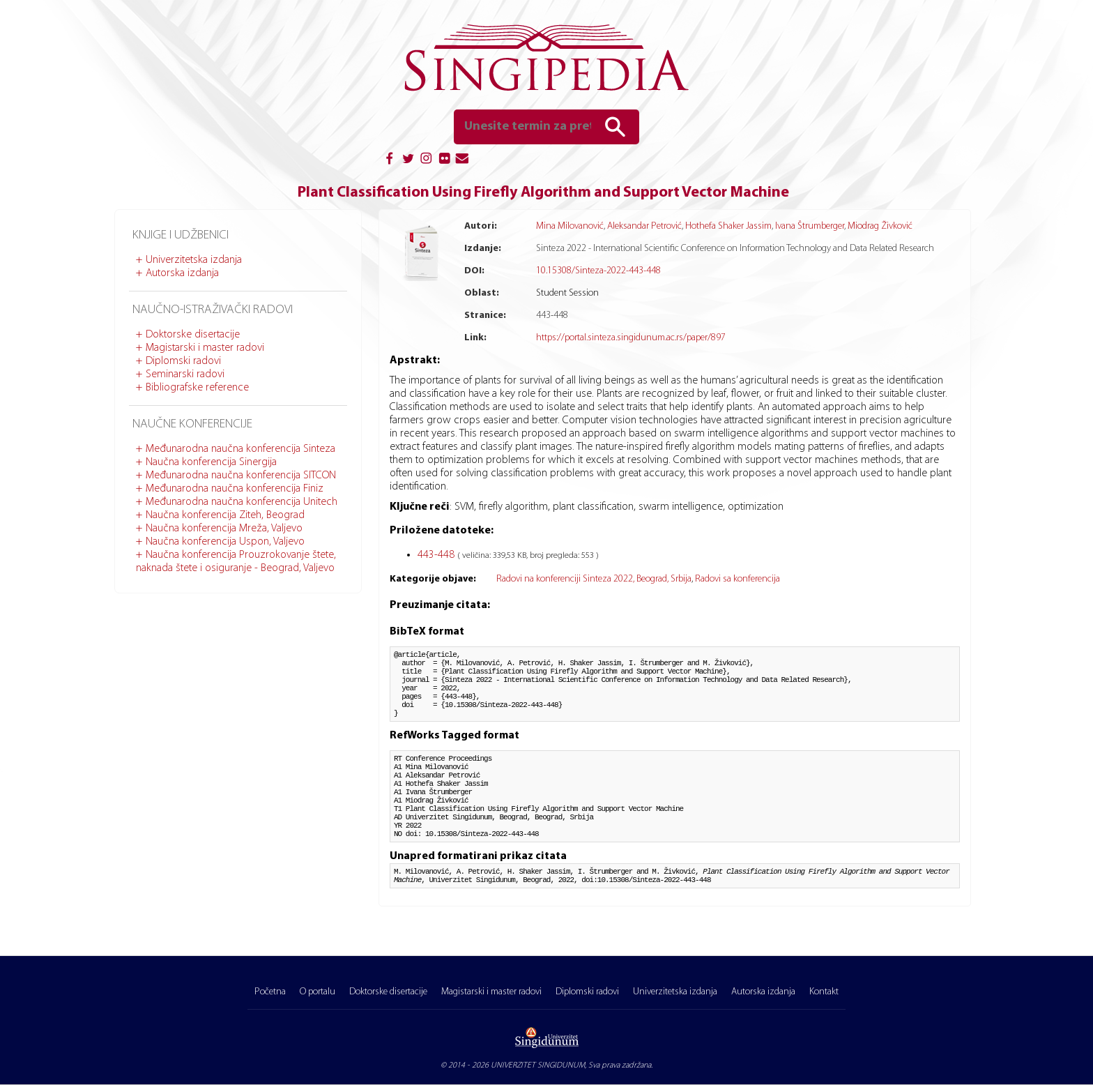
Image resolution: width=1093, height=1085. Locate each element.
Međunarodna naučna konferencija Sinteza (240, 449)
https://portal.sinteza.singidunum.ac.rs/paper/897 (631, 338)
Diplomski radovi (183, 361)
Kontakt (824, 992)
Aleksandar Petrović (644, 226)
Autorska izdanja (182, 273)
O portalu (317, 992)
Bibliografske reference (197, 387)
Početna (270, 992)
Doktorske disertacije (193, 334)
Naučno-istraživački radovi (212, 310)
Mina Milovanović (570, 226)
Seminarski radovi (185, 374)
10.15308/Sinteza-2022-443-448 (598, 271)
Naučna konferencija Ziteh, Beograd (225, 515)
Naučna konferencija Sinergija (211, 462)
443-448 (437, 555)
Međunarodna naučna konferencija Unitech (241, 502)
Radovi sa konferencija (737, 579)
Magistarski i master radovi (205, 348)
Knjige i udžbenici (180, 235)
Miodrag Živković (880, 226)
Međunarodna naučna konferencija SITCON (241, 475)
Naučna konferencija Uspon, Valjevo (225, 541)
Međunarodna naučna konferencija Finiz (234, 488)
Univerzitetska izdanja (194, 260)
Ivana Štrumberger (809, 226)
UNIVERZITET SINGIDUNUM (538, 1065)
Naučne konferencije (192, 424)
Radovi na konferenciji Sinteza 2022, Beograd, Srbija (593, 579)
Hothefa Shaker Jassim (728, 226)
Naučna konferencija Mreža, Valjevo (224, 528)
